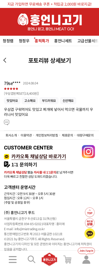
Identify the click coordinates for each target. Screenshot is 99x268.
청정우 (24, 40)
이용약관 (26, 135)
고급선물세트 (88, 40)
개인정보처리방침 (47, 135)
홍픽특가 (42, 40)
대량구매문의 (85, 135)
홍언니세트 (63, 40)
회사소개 (11, 135)
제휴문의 (67, 135)
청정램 (8, 40)
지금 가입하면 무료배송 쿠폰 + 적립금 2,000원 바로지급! (49, 4)
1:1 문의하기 (24, 164)
